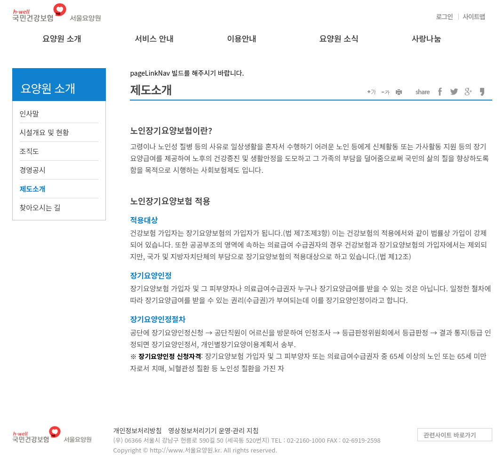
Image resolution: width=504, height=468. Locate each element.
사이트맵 (474, 16)
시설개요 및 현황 (44, 132)
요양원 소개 (61, 38)
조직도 (29, 151)
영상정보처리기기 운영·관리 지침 (213, 430)
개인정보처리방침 (137, 430)
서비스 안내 (154, 38)
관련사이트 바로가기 (450, 434)
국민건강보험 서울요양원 (57, 12)
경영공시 (33, 170)
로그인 (444, 16)
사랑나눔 (426, 38)
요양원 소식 (339, 38)
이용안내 (241, 38)
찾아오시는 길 (40, 207)
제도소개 (33, 189)
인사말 (29, 113)
